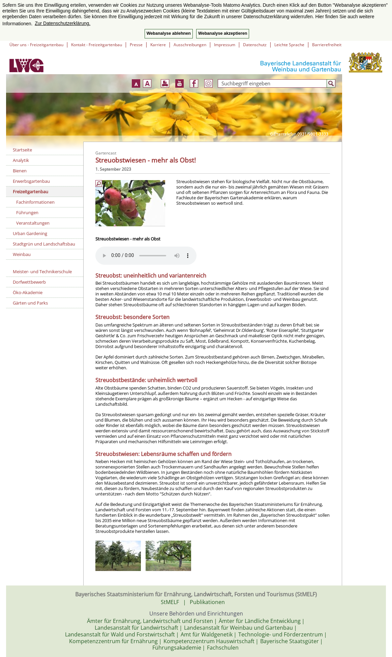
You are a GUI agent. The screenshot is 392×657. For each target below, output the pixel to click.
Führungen (27, 212)
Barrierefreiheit (326, 45)
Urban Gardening (30, 233)
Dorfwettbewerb (29, 282)
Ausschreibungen (190, 45)
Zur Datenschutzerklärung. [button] (62, 23)
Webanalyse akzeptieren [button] (222, 33)
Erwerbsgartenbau (31, 181)
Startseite (22, 150)
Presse (136, 45)
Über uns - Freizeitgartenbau (36, 45)
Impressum (224, 45)
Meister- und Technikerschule (42, 271)
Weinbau (22, 254)
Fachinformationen (35, 202)
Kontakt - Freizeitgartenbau (96, 45)
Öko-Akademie (27, 292)
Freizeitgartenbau (30, 192)
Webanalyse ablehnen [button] (169, 33)
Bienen (20, 171)
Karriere (158, 45)
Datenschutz (255, 45)
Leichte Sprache (289, 45)
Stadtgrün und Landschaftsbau (44, 244)
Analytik (21, 160)
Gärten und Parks (30, 303)
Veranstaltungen (33, 223)
